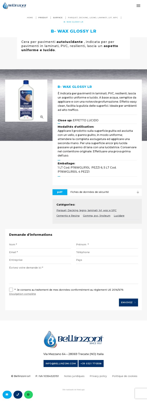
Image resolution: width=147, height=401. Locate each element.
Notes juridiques (74, 376)
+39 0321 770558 (91, 363)
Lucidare (119, 215)
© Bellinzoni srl (20, 376)
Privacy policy (98, 376)
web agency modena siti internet (73, 390)
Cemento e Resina (68, 215)
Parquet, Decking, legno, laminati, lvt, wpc (93, 17)
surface (58, 17)
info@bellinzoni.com (61, 363)
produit (43, 17)
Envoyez (128, 302)
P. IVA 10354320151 (47, 376)
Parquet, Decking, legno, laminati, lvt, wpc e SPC (86, 210)
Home (30, 17)
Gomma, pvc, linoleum (96, 215)
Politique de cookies (124, 376)
